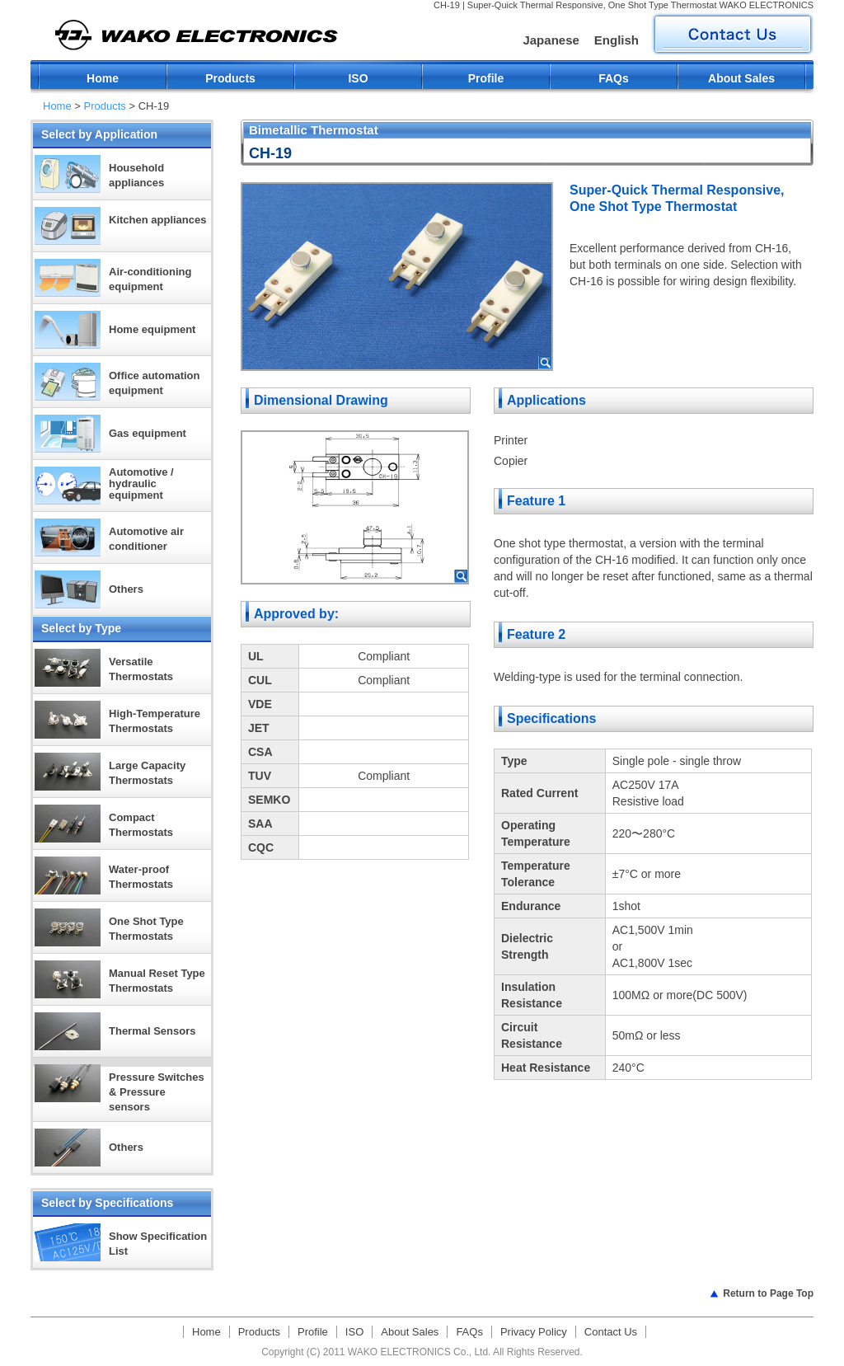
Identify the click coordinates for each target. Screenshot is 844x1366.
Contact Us (610, 1332)
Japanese (551, 40)
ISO (358, 78)
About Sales (741, 78)
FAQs (613, 78)
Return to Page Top (768, 1293)
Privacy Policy (533, 1332)
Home (103, 78)
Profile (486, 78)
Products (230, 78)
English (616, 40)
